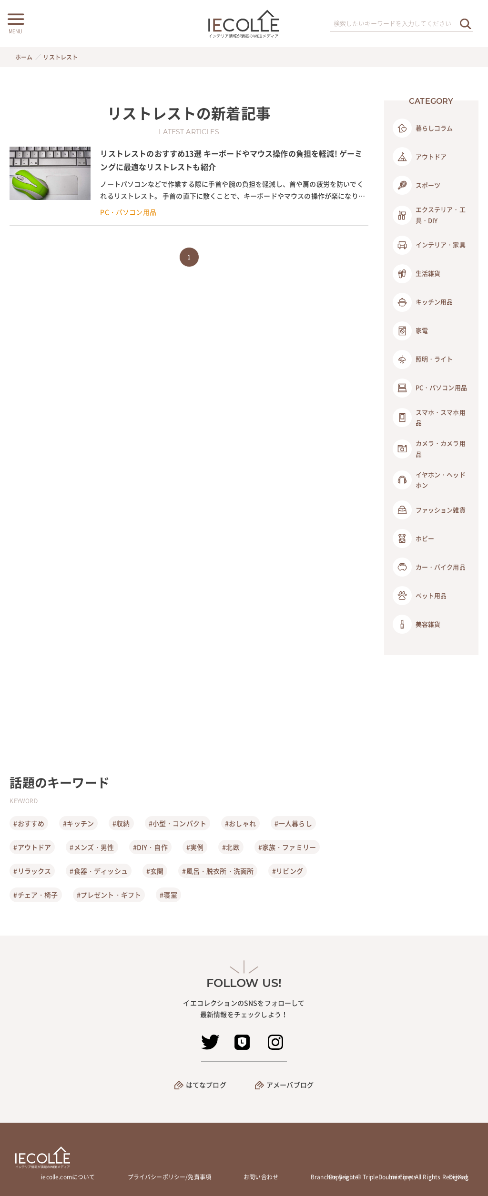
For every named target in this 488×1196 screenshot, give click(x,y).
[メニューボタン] (15, 22)
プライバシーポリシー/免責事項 (169, 1177)
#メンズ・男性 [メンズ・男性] (92, 847)
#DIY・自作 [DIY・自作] (150, 847)
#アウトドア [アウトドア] (32, 847)
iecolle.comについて (68, 1177)
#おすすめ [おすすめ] (28, 823)
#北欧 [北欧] (230, 847)
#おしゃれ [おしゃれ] (240, 823)
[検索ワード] (401, 23)
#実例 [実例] (194, 847)
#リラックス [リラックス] (32, 871)
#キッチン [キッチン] (78, 823)
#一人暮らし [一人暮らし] (293, 823)
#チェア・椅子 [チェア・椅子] (35, 894)
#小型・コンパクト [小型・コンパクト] (177, 823)
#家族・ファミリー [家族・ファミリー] (287, 847)
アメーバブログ (290, 1084)
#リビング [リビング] (287, 871)
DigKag (458, 1177)
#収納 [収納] (121, 823)
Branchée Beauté (334, 1177)
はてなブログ (206, 1084)
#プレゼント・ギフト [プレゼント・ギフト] (109, 894)
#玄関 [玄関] (154, 871)
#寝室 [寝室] (168, 894)
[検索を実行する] (465, 23)
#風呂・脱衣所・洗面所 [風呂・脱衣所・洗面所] (218, 871)
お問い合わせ (261, 1177)
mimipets (404, 1177)
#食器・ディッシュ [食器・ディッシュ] (98, 871)
